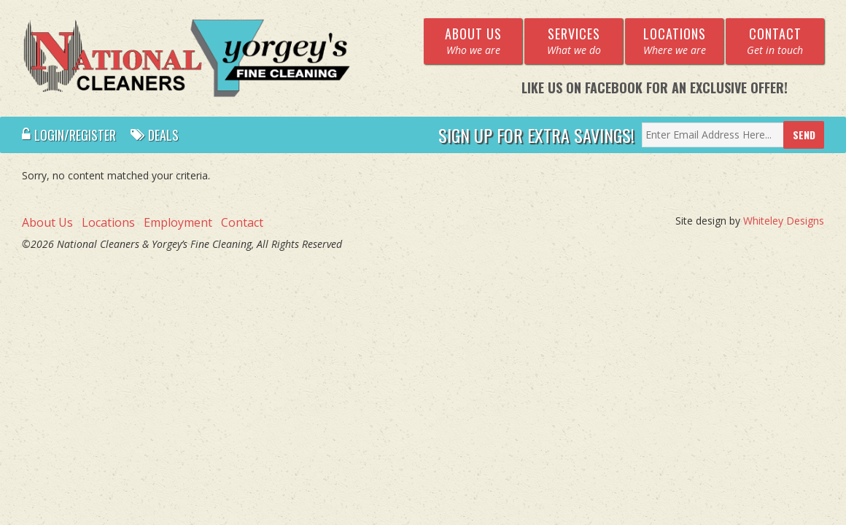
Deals (155, 135)
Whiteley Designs (783, 221)
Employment (178, 222)
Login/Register (69, 135)
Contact (242, 222)
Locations (108, 222)
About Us (47, 222)
